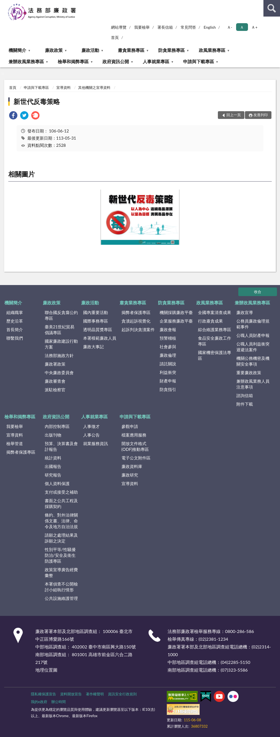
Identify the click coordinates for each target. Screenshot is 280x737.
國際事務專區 (95, 320)
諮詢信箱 (244, 395)
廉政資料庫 (131, 466)
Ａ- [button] (229, 27)
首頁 (115, 37)
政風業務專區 (212, 50)
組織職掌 (14, 312)
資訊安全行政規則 (122, 694)
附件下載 (244, 403)
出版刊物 (53, 434)
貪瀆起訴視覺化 (135, 320)
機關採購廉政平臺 (176, 312)
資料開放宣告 (71, 694)
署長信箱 (165, 27)
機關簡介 (17, 50)
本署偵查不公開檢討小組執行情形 (61, 586)
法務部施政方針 (59, 355)
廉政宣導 (244, 312)
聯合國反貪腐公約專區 (61, 315)
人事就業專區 (156, 61)
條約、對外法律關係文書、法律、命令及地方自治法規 (61, 520)
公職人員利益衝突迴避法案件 (253, 346)
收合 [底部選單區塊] (257, 291)
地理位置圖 (46, 669)
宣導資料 (63, 87)
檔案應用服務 (133, 434)
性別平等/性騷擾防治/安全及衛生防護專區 (60, 555)
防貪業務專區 (171, 50)
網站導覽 (118, 27)
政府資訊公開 (115, 61)
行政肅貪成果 (210, 320)
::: (4, 4)
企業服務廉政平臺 (176, 320)
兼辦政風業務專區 (26, 61)
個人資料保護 (57, 483)
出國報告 (53, 466)
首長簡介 (14, 329)
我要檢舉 (142, 27)
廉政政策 (54, 50)
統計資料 (53, 457)
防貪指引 (168, 389)
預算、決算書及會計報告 (61, 446)
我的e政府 (39, 701)
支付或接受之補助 (61, 491)
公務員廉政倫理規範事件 (253, 323)
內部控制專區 (57, 426)
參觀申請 (129, 426)
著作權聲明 (95, 694)
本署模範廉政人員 (99, 338)
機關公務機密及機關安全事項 (253, 361)
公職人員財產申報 (253, 335)
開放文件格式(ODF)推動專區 (135, 446)
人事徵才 (91, 426)
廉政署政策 (55, 363)
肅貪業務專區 (131, 50)
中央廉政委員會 (59, 372)
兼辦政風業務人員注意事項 (253, 384)
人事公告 (91, 434)
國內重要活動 (95, 312)
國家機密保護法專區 (214, 355)
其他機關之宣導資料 (94, 87)
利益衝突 (168, 372)
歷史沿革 (14, 320)
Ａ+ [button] (254, 27)
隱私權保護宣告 (43, 694)
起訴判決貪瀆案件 (138, 329)
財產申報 (168, 380)
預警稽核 (168, 338)
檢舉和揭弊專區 (73, 61)
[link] (13, 116)
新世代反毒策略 (37, 101)
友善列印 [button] (260, 115)
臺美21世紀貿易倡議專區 (59, 329)
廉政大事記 (93, 346)
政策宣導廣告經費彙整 (61, 572)
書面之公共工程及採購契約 (61, 503)
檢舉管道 (14, 443)
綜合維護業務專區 (214, 329)
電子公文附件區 (135, 457)
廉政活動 (90, 50)
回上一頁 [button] (233, 115)
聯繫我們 (14, 338)
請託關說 (168, 363)
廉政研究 (129, 474)
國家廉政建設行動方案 (61, 344)
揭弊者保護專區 (135, 312)
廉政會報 (168, 329)
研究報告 (53, 474)
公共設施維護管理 (61, 598)
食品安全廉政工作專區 (214, 341)
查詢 (271, 8)
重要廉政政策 (248, 372)
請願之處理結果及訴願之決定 (61, 538)
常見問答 (188, 27)
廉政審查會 (55, 381)
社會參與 (168, 346)
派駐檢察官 (55, 389)
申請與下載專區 (198, 61)
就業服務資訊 (95, 443)
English (210, 27)
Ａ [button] (242, 27)
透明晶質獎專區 (97, 329)
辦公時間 (58, 701)
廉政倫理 (168, 355)
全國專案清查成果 (214, 312)
